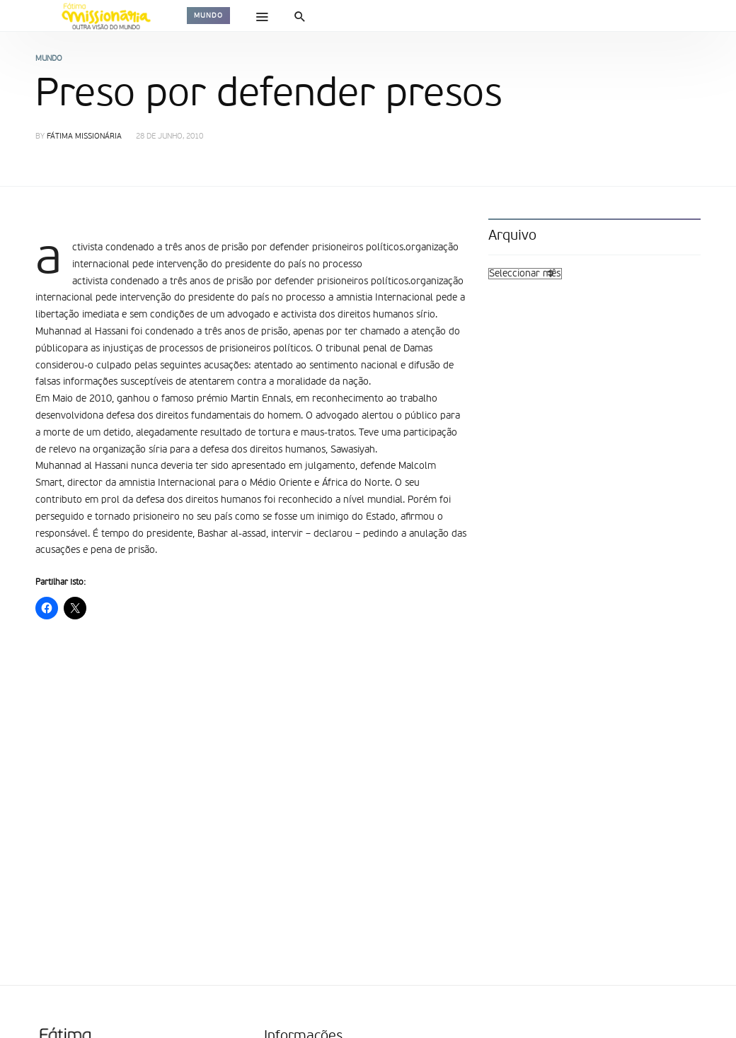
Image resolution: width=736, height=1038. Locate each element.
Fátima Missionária (84, 137)
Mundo (208, 15)
